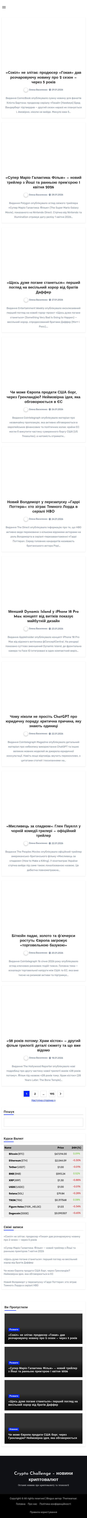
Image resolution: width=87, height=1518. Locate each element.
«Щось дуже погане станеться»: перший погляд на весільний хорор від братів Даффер (43, 287)
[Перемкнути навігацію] (4, 7)
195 (52, 1094)
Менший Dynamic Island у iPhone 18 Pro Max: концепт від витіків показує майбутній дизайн (43, 616)
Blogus (50, 1498)
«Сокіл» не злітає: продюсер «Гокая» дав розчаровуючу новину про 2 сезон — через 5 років (43, 77)
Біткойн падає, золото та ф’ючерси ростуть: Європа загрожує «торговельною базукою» (43, 940)
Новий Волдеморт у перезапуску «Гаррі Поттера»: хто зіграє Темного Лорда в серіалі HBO (43, 506)
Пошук (9, 1111)
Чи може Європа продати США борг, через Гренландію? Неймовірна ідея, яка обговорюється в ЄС (43, 397)
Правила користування (43, 1512)
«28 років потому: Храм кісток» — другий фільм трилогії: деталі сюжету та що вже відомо (43, 1045)
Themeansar (70, 1498)
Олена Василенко (36, 89)
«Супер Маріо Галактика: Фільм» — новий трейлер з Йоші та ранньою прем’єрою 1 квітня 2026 (44, 182)
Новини (14, 1429)
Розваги (14, 1329)
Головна (20, 1504)
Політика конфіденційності (55, 1504)
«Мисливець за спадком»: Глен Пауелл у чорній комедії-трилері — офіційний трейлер (43, 831)
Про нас (32, 1504)
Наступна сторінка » (43, 1100)
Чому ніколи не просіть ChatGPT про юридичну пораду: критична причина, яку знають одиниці (43, 721)
